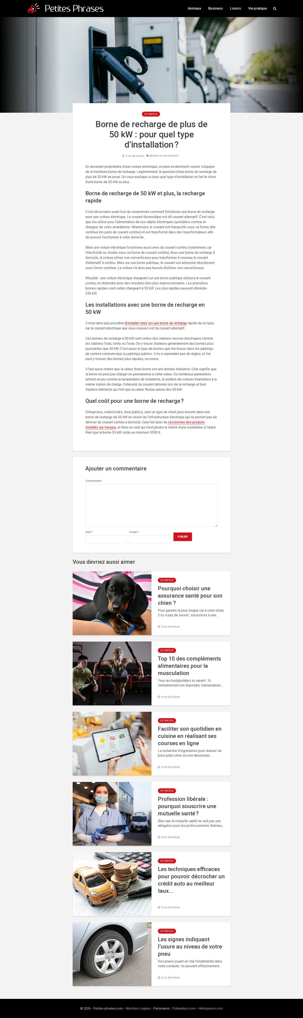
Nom (89, 532)
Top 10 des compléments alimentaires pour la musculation (189, 665)
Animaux (194, 8)
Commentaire (93, 481)
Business (215, 8)
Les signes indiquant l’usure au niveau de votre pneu (190, 946)
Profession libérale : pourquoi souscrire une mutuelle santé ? (187, 806)
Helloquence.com (211, 1008)
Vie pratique (257, 8)
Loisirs (235, 8)
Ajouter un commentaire (164, 155)
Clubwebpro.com (184, 1008)
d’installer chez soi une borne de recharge (156, 323)
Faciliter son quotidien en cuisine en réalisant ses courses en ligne (190, 736)
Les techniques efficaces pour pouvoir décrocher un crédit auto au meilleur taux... (191, 880)
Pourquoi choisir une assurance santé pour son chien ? (190, 595)
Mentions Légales (138, 1008)
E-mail (134, 532)
